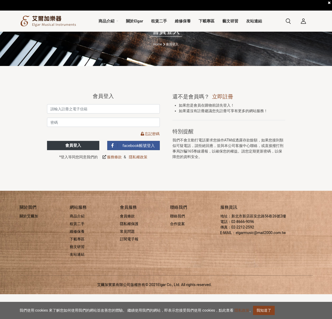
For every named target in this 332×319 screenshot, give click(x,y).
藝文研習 (77, 271)
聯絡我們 (177, 241)
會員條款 (127, 241)
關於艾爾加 (29, 241)
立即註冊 (222, 121)
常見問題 (127, 256)
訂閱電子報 (129, 264)
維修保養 (77, 256)
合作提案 (177, 248)
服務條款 (114, 182)
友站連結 (77, 279)
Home (157, 69)
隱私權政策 (138, 182)
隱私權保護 (129, 248)
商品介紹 (77, 241)
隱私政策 (242, 310)
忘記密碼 (150, 159)
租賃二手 (77, 248)
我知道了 (263, 310)
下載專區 (77, 264)
